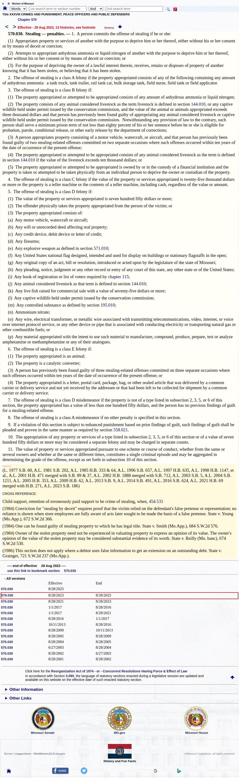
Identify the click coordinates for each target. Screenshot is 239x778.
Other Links (20, 698)
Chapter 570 (27, 20)
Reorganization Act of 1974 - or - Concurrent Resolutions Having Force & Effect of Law (119, 671)
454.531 (156, 501)
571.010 (101, 248)
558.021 (120, 429)
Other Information (26, 689)
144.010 (198, 104)
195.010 (108, 305)
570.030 (7, 589)
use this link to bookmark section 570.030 (41, 571)
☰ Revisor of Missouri (19, 3)
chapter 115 (118, 276)
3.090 (70, 676)
